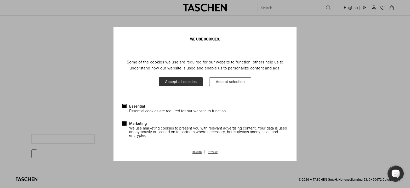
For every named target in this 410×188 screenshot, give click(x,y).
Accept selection (230, 81)
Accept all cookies (181, 81)
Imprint (197, 152)
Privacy (213, 152)
